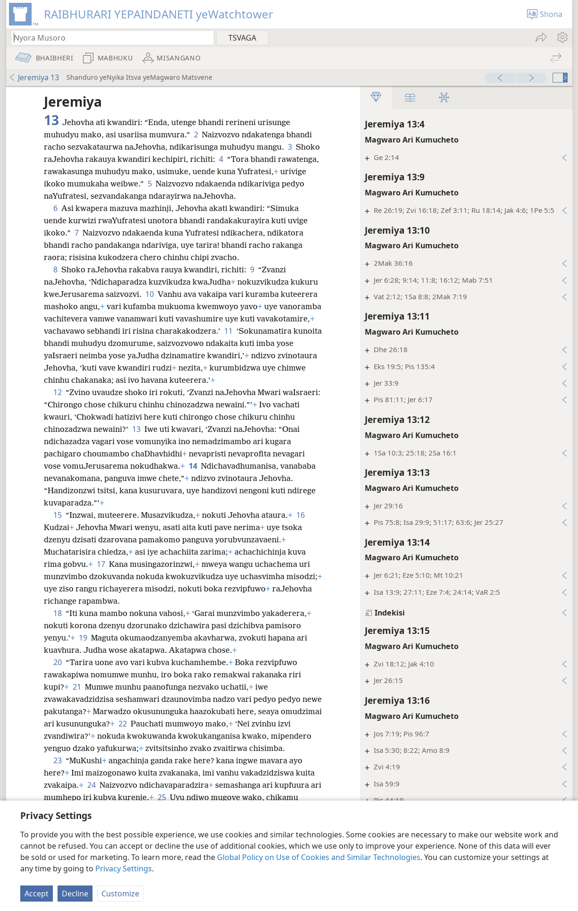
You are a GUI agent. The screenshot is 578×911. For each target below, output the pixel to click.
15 (57, 515)
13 (136, 429)
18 (57, 613)
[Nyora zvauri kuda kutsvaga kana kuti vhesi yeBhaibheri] (108, 37)
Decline (75, 893)
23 (57, 760)
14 (193, 466)
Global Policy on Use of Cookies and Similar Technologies (318, 857)
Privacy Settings (123, 868)
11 (228, 331)
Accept (37, 893)
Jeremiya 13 (33, 77)
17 (101, 564)
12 (57, 392)
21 (77, 687)
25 (162, 797)
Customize (120, 893)
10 (149, 294)
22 (123, 723)
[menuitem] (561, 37)
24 (91, 785)
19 (83, 638)
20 (57, 662)
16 (300, 515)
